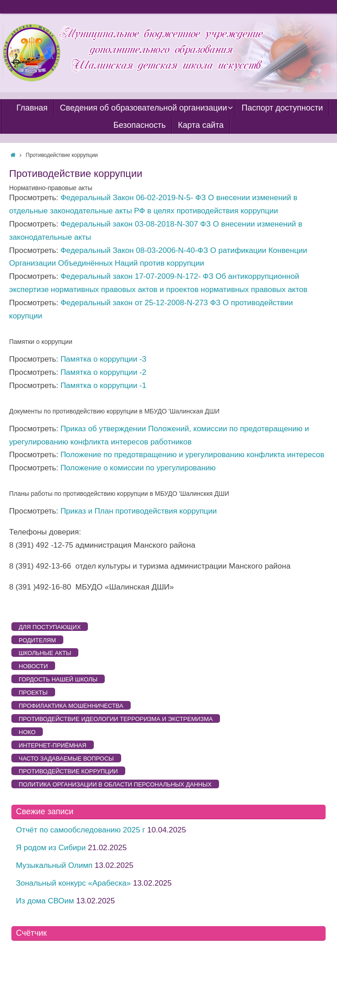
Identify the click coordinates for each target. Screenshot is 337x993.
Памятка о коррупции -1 (104, 385)
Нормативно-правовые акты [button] (50, 188)
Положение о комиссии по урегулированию (138, 468)
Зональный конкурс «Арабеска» (73, 883)
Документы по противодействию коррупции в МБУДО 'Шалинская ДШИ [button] (114, 411)
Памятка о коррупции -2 (104, 372)
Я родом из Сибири (51, 847)
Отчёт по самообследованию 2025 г (80, 830)
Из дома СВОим (45, 901)
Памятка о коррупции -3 (104, 359)
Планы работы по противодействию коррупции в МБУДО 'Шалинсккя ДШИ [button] (119, 493)
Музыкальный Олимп (54, 865)
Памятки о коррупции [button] (40, 341)
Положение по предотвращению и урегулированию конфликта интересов (193, 454)
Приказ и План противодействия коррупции (139, 511)
